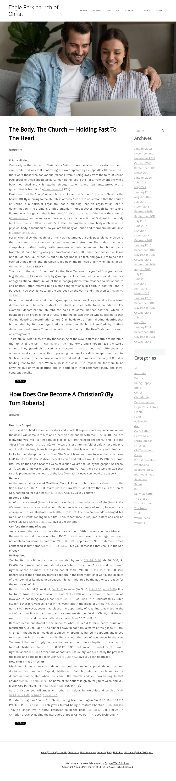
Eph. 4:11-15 (114, 705)
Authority (140, 373)
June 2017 (140, 225)
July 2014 (140, 317)
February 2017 (143, 240)
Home (84, 10)
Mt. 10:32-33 (65, 541)
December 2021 (144, 153)
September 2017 (144, 216)
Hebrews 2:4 (113, 170)
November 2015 (144, 307)
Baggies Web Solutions (117, 763)
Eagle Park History (146, 407)
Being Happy (142, 383)
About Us (113, 10)
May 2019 (140, 187)
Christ (138, 392)
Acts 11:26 (49, 685)
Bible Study (119, 752)
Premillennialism (145, 460)
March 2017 (141, 235)
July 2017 (140, 221)
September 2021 (145, 168)
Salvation (140, 479)
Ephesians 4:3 (55, 343)
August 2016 (142, 269)
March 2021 (141, 172)
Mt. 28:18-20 (93, 560)
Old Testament (143, 450)
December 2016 (144, 250)
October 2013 (142, 341)
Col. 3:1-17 (94, 709)
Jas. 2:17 (99, 570)
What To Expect (144, 752)
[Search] (149, 130)
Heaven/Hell (142, 436)
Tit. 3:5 (34, 652)
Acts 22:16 (63, 599)
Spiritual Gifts (143, 493)
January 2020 (143, 177)
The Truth (140, 508)
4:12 (59, 685)
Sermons (101, 752)
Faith (137, 416)
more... (160, 10)
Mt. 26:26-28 (114, 603)
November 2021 (144, 158)
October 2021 (142, 163)
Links (146, 10)
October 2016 (142, 259)
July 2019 (140, 182)
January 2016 (142, 298)
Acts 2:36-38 (40, 521)
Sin (136, 489)
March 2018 (141, 206)
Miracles (140, 445)
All (136, 368)
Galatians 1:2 (23, 276)
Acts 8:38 (109, 589)
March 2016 (141, 293)
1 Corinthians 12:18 (26, 223)
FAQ (109, 752)
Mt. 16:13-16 (53, 492)
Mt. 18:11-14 (24, 459)
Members (91, 752)
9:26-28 (36, 695)
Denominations (144, 402)
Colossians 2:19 (53, 189)
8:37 (62, 545)
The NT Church (143, 503)
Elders (138, 411)
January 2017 (142, 245)
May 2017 (140, 230)
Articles (52, 752)
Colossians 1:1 (19, 218)
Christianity (142, 397)
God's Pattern (142, 431)
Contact (131, 10)
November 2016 (144, 254)
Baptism (140, 378)
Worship (139, 522)
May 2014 (140, 322)
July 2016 (140, 274)
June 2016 (140, 279)
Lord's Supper (143, 440)
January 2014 (142, 327)
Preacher (130, 752)
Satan (138, 484)
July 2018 (140, 201)
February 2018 (143, 211)
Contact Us (73, 752)
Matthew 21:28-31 (64, 512)
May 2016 (140, 283)
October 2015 (142, 312)
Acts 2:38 (95, 589)
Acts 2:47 (45, 223)
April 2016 (140, 288)
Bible (137, 387)
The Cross (140, 498)
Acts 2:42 (23, 695)
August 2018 (142, 197)
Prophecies (141, 465)
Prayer (138, 455)
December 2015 (144, 303)
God (136, 426)
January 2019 (142, 192)
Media (97, 10)
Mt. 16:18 (25, 680)
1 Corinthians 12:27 (22, 232)
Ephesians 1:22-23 (22, 266)
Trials (137, 513)
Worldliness (142, 518)
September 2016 (145, 264)
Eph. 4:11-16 (50, 695)
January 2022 (143, 148)
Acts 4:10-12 (50, 545)
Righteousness (144, 474)
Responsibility (143, 469)
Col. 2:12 (57, 589)
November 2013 (144, 336)
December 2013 (144, 332)
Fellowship (141, 421)
